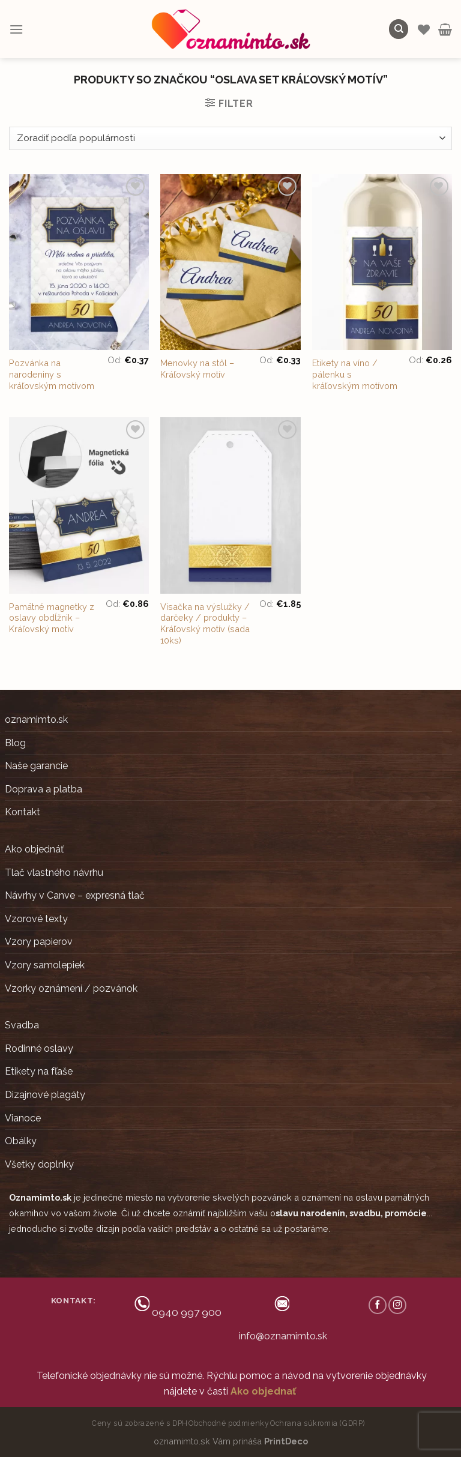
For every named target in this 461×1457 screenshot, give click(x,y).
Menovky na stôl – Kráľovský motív (197, 368)
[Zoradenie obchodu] (230, 138)
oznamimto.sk (36, 719)
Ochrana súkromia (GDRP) (317, 1423)
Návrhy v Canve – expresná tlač (75, 895)
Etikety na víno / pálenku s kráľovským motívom (354, 374)
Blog (15, 743)
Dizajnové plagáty (45, 1094)
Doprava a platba (43, 789)
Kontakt (22, 812)
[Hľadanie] (398, 29)
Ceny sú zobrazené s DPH (140, 1423)
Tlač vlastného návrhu (54, 872)
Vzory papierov (39, 941)
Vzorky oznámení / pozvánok (71, 988)
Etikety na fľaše (39, 1071)
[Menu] (16, 29)
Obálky (21, 1141)
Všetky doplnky (39, 1164)
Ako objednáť (34, 849)
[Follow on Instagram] (397, 1305)
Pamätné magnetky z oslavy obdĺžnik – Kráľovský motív (51, 618)
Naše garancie (36, 765)
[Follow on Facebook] (378, 1305)
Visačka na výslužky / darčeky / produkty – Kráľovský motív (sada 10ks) (205, 623)
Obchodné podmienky (228, 1423)
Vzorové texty (36, 919)
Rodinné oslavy (39, 1048)
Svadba (22, 1025)
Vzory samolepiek (45, 965)
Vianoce (23, 1118)
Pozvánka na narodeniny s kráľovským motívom (51, 374)
